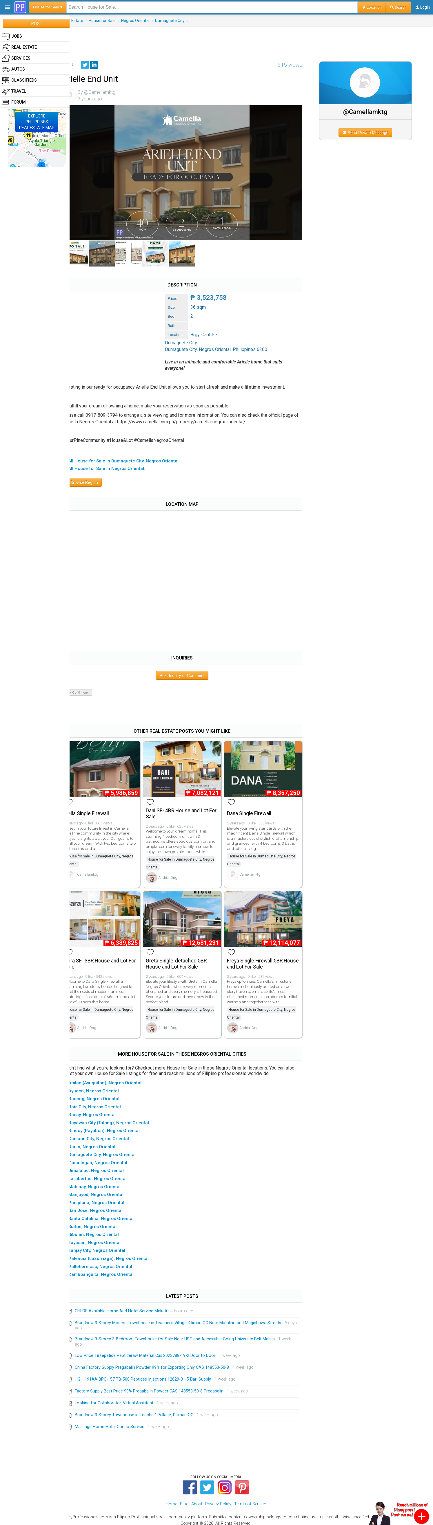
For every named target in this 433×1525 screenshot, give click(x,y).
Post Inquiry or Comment (189, 674)
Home (171, 1499)
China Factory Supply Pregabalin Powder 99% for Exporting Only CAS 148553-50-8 (162, 1362)
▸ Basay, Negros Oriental (101, 1110)
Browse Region (92, 480)
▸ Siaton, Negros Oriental (101, 1221)
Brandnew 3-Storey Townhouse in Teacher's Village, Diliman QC (144, 1410)
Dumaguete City (180, 20)
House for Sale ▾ (47, 7)
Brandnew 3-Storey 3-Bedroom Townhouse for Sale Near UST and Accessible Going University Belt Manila (185, 1334)
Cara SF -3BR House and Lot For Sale (106, 959)
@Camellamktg (369, 111)
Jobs (12, 36)
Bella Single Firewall (97, 810)
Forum (14, 102)
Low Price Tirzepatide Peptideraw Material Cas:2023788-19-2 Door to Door (155, 1350)
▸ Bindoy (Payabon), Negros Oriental (113, 1126)
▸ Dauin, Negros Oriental (101, 1141)
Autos (13, 69)
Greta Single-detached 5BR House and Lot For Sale (184, 959)
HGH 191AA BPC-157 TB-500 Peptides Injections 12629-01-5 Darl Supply (153, 1374)
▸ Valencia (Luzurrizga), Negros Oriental (117, 1253)
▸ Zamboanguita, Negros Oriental (110, 1269)
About (196, 1499)
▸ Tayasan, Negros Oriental (103, 1237)
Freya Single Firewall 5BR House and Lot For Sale (260, 959)
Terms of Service (250, 1499)
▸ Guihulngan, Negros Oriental (107, 1157)
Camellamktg (98, 871)
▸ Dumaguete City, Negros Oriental (111, 1150)
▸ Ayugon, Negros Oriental (103, 1086)
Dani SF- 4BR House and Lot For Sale (185, 810)
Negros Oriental (146, 20)
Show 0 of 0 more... (87, 691)
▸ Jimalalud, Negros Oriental (105, 1165)
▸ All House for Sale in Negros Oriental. (115, 467)
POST (36, 23)
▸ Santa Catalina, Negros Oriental (110, 1214)
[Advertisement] (251, 40)
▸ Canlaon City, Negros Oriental (108, 1134)
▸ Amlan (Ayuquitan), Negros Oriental (114, 1078)
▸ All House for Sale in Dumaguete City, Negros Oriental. (132, 459)
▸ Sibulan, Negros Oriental (103, 1229)
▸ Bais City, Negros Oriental (104, 1102)
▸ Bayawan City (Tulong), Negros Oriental (118, 1117)
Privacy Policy (218, 1499)
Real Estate (83, 20)
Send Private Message (369, 132)
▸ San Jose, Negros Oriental (104, 1205)
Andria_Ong (176, 874)
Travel (14, 91)
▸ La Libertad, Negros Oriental (106, 1174)
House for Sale (112, 20)
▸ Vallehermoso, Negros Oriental (109, 1261)
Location (372, 7)
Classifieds (19, 80)
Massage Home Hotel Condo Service (120, 1421)
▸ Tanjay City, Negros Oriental (106, 1245)
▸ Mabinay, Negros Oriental (103, 1181)
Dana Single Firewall (255, 810)
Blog (184, 1499)
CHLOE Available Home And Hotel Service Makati (131, 1306)
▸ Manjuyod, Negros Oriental (105, 1190)
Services (16, 58)
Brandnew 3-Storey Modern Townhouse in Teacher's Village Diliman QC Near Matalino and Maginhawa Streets (188, 1318)
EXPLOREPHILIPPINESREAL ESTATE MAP (36, 122)
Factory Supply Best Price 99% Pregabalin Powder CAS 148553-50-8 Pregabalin (159, 1386)
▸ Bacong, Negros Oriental (103, 1094)
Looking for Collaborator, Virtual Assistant (124, 1398)
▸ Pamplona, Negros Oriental (105, 1197)
